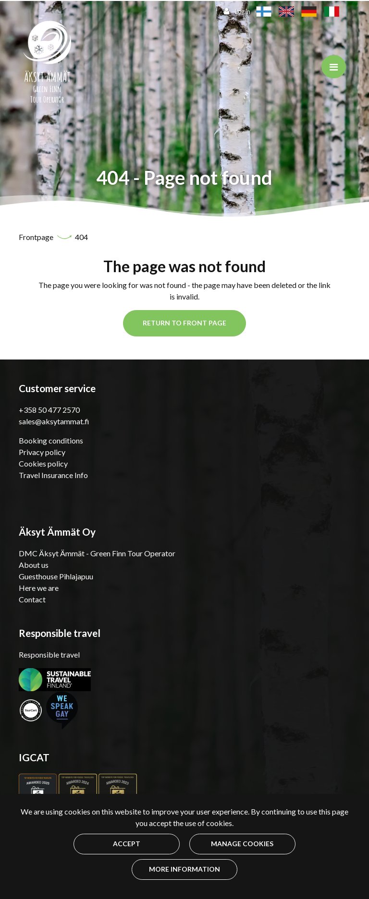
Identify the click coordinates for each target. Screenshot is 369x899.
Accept (126, 843)
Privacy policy (42, 451)
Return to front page (184, 323)
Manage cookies (242, 843)
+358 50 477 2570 (49, 409)
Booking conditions (51, 440)
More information (184, 869)
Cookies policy (43, 463)
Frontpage (37, 236)
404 (81, 236)
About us (34, 564)
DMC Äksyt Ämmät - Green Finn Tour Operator (97, 553)
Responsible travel (49, 654)
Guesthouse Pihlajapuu (56, 576)
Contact (32, 599)
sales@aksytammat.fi (54, 421)
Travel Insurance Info (53, 474)
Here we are (39, 587)
